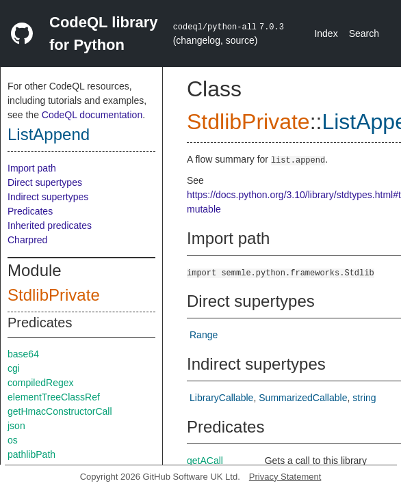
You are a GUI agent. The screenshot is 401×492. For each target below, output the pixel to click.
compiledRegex (41, 382)
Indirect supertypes (48, 196)
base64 (23, 353)
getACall (205, 460)
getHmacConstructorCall (60, 411)
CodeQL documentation (92, 114)
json (16, 425)
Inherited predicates (50, 225)
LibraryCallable (221, 397)
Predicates (30, 211)
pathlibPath (31, 454)
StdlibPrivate (54, 295)
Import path (32, 168)
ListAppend (49, 134)
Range (204, 334)
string (364, 397)
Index (325, 33)
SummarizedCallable (303, 397)
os (13, 440)
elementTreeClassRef (54, 397)
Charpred (27, 239)
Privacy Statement (285, 477)
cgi (14, 368)
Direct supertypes (45, 182)
